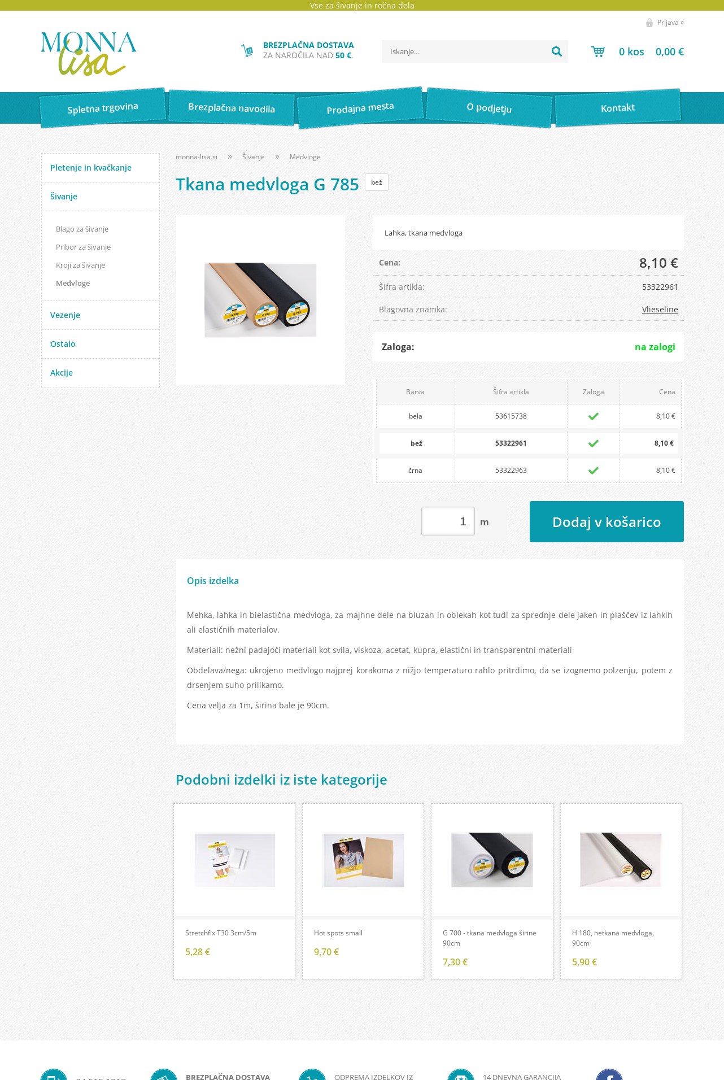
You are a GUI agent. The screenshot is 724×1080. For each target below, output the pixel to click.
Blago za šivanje (82, 229)
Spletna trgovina (102, 108)
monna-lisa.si (196, 157)
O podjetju (489, 108)
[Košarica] (637, 51)
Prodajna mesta (360, 108)
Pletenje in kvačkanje (91, 167)
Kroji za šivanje (80, 265)
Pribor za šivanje (83, 247)
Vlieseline (660, 309)
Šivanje (63, 196)
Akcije (61, 372)
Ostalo (63, 343)
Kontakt (618, 108)
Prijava (670, 22)
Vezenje (65, 315)
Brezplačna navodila (232, 107)
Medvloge (73, 283)
